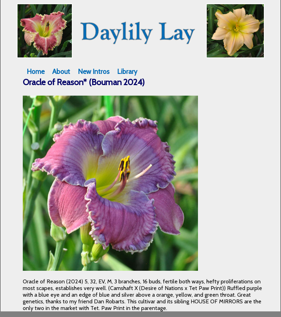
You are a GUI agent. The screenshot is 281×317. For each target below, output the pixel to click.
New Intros (93, 72)
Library (127, 72)
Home (35, 72)
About (61, 72)
